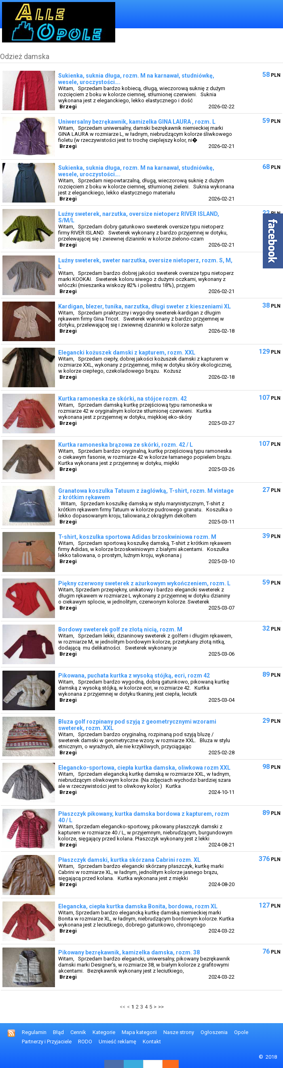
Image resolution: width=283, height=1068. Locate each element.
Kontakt (152, 1041)
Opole (241, 1032)
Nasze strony (178, 1032)
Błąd (58, 1032)
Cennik (78, 1032)
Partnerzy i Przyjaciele (47, 1041)
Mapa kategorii (139, 1032)
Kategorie (104, 1032)
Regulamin (34, 1032)
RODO (85, 1041)
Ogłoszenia (214, 1032)
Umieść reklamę (117, 1041)
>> (161, 1007)
